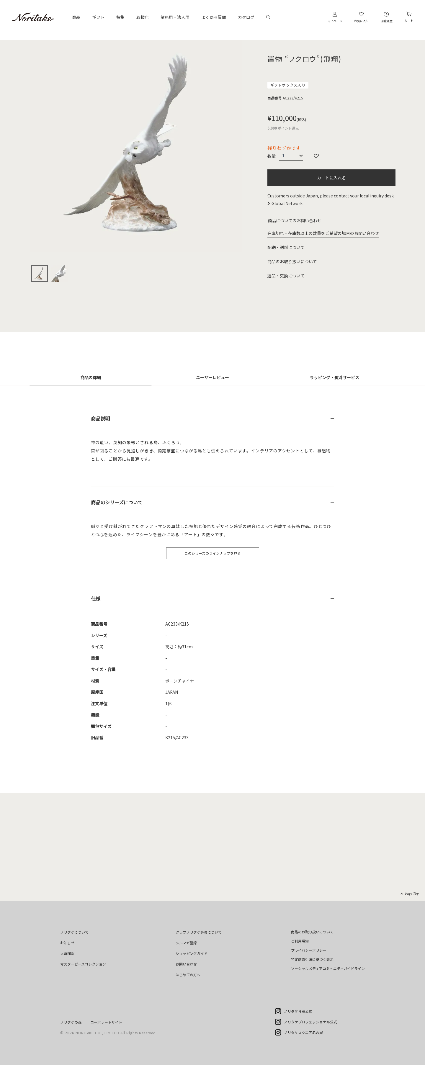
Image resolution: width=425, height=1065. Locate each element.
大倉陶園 (67, 953)
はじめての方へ (188, 974)
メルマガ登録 (186, 942)
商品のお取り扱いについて (292, 261)
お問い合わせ (186, 963)
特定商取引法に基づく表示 (312, 959)
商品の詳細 (90, 377)
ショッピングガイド (191, 953)
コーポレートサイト (106, 1022)
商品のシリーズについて (117, 502)
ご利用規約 (300, 940)
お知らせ (67, 942)
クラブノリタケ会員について (199, 932)
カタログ (246, 17)
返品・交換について (286, 276)
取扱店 (142, 17)
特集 (120, 17)
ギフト (98, 17)
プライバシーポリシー (308, 950)
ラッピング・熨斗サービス (334, 377)
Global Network (287, 203)
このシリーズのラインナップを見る (212, 553)
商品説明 (100, 418)
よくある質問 (213, 17)
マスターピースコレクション (83, 963)
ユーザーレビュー (212, 377)
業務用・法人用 (175, 17)
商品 (76, 17)
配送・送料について (286, 247)
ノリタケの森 (70, 1022)
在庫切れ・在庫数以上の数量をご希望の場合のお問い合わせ (323, 233)
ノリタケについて (74, 932)
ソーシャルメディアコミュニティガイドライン (328, 968)
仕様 (95, 598)
